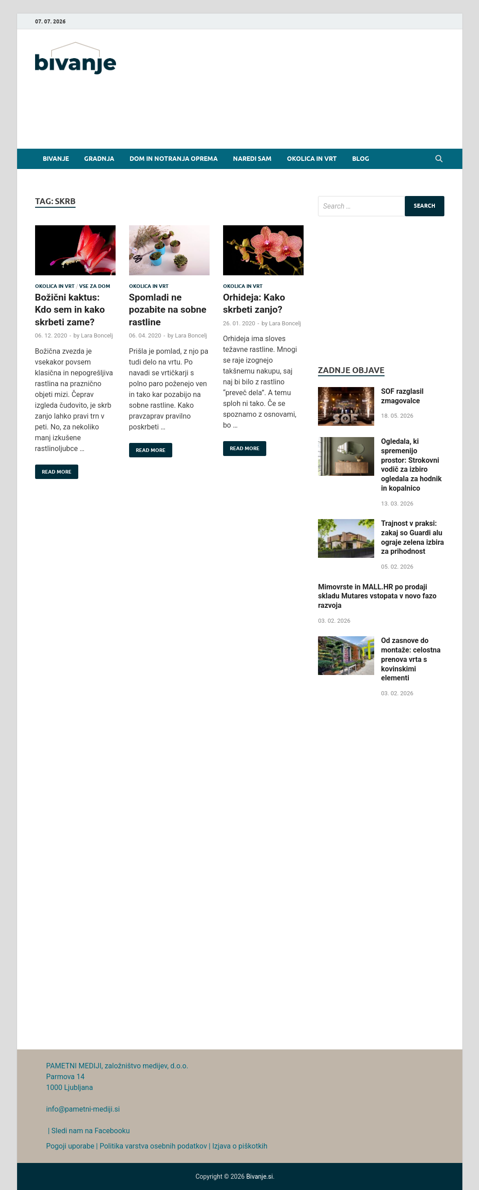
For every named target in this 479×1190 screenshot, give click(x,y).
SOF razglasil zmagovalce (402, 396)
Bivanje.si (259, 1176)
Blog (360, 158)
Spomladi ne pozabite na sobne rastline (167, 310)
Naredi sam (252, 158)
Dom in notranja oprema (174, 158)
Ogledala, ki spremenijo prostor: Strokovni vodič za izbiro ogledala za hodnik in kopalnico (411, 464)
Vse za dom (94, 286)
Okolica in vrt (312, 158)
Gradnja (99, 158)
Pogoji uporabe (70, 1146)
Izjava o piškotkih (240, 1146)
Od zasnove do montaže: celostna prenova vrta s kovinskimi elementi (410, 659)
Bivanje (56, 158)
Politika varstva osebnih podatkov (153, 1146)
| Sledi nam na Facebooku (88, 1130)
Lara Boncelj (97, 335)
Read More (53, 470)
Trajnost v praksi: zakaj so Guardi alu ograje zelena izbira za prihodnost (412, 537)
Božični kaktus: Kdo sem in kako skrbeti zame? (70, 310)
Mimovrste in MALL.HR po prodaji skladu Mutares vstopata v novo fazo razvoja (377, 596)
